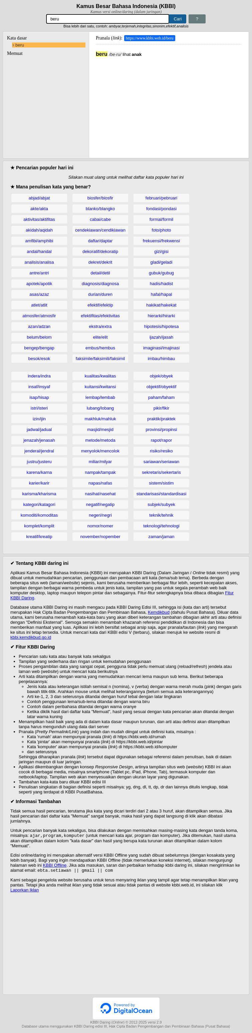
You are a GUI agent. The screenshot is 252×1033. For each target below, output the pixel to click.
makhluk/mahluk (100, 418)
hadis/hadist (161, 283)
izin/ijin (39, 418)
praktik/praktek (161, 418)
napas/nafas (100, 483)
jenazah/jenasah (39, 440)
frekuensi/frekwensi (161, 240)
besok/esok (39, 358)
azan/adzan (39, 326)
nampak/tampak (100, 472)
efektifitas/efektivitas (100, 315)
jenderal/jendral (39, 450)
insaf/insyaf (39, 386)
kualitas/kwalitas (100, 375)
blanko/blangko (100, 208)
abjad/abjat (39, 197)
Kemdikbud (159, 612)
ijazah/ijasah (162, 337)
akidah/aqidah (39, 230)
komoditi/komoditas (39, 515)
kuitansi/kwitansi (100, 386)
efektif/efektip (100, 305)
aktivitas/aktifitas (39, 219)
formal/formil (162, 219)
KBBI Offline (55, 865)
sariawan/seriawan (162, 461)
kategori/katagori (39, 504)
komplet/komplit (39, 525)
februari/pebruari (161, 197)
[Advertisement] (169, 104)
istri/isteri (39, 408)
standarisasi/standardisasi (162, 493)
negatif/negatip (100, 504)
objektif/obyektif (162, 386)
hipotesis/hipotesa (161, 326)
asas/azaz (39, 294)
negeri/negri (100, 515)
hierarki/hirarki (161, 315)
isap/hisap (39, 397)
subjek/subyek (161, 504)
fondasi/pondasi (161, 208)
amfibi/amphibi (39, 240)
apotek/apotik (39, 283)
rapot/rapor (161, 440)
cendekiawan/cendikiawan (100, 230)
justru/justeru (39, 461)
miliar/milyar (100, 461)
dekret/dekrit (100, 262)
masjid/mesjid (100, 429)
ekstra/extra (100, 326)
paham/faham (161, 397)
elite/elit (100, 337)
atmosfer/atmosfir (39, 315)
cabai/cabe (100, 219)
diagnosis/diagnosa (100, 283)
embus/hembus (100, 347)
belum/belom (39, 337)
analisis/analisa (39, 262)
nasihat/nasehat (100, 493)
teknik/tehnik (161, 515)
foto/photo (161, 230)
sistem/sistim (161, 483)
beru (19, 45)
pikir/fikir (162, 408)
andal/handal (39, 251)
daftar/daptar (100, 240)
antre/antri (39, 272)
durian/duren (100, 294)
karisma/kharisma (39, 493)
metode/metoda (100, 440)
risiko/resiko (161, 450)
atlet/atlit (39, 305)
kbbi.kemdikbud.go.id (30, 637)
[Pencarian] (107, 18)
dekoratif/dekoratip (100, 251)
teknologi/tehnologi (161, 525)
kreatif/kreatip (39, 536)
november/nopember (100, 536)
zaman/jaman (161, 536)
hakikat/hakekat (161, 305)
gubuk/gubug (161, 272)
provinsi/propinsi (161, 429)
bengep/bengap (39, 347)
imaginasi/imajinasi (161, 347)
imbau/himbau (161, 358)
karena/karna (39, 472)
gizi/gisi (161, 251)
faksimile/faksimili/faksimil (100, 358)
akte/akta (39, 208)
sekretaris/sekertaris (161, 472)
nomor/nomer (100, 525)
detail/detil (100, 272)
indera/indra (39, 375)
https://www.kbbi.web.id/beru (150, 38)
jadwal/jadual (39, 429)
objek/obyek (161, 375)
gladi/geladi (162, 262)
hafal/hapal (161, 294)
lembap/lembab (100, 397)
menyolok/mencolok (100, 450)
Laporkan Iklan (24, 891)
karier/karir (39, 483)
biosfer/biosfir (100, 197)
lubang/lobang (100, 408)
